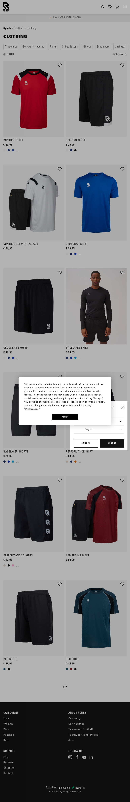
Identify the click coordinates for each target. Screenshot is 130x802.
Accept (65, 417)
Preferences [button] (32, 409)
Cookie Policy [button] (96, 402)
